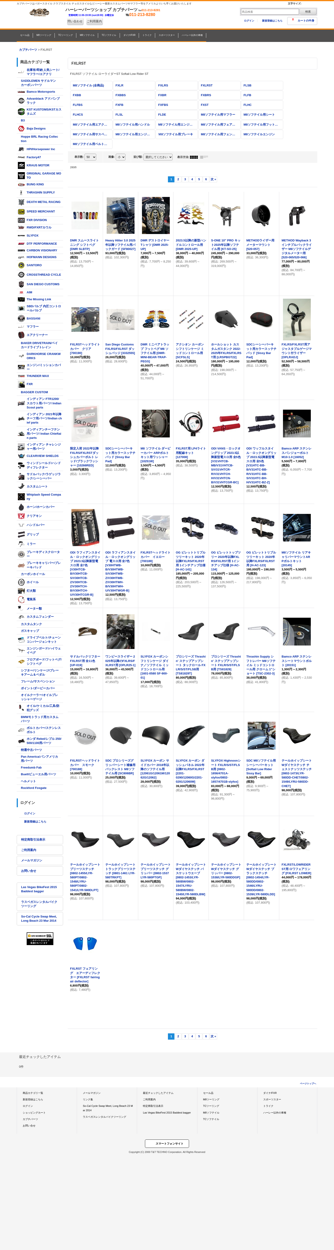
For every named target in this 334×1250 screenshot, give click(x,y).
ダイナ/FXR (270, 1093)
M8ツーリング (211, 1099)
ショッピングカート (34, 1112)
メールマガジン (31, 860)
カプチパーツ (30, 1119)
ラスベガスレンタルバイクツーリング (39, 904)
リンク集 (88, 1099)
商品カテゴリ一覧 (33, 1093)
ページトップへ (308, 1083)
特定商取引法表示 (33, 839)
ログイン (249, 20)
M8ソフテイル (211, 1112)
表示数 (79, 156)
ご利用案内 (94, 21)
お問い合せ (28, 871)
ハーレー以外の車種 (274, 1112)
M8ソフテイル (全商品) (88, 85)
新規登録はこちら (272, 20)
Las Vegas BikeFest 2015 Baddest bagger (39, 889)
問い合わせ (75, 21)
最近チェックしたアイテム (158, 1093)
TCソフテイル (211, 1119)
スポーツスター (272, 1099)
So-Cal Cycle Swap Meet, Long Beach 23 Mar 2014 (39, 918)
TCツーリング (211, 1105)
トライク (268, 1105)
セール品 (208, 1093)
